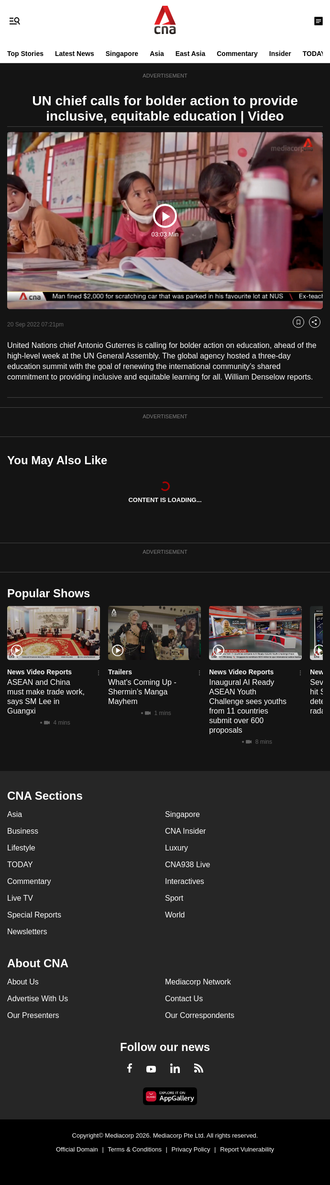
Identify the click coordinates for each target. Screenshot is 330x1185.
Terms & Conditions (135, 1149)
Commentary (237, 53)
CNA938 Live (187, 865)
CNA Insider (185, 831)
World (175, 915)
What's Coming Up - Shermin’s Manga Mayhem (142, 691)
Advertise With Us (37, 999)
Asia (157, 53)
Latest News (74, 53)
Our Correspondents (199, 1015)
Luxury (176, 848)
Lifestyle (21, 848)
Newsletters (27, 932)
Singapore (122, 53)
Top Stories (25, 53)
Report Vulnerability (247, 1149)
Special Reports (34, 915)
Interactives (184, 881)
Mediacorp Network (198, 982)
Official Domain (77, 1149)
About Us (23, 982)
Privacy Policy (191, 1149)
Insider (280, 53)
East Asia (191, 53)
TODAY (314, 53)
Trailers (120, 672)
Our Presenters (33, 1015)
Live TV (20, 898)
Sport (174, 898)
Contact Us (184, 999)
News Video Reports (39, 672)
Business (22, 831)
